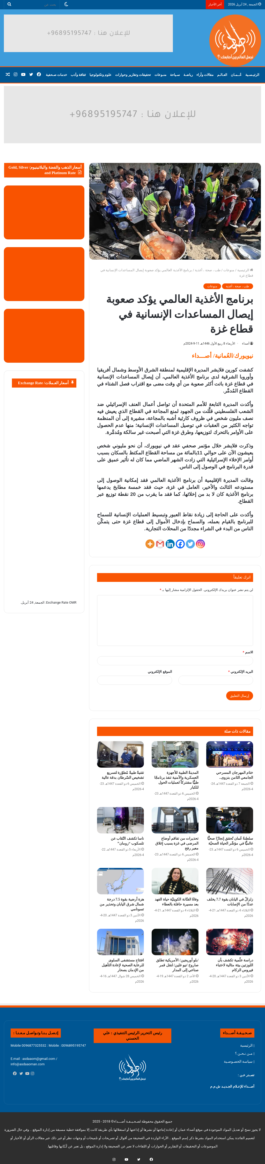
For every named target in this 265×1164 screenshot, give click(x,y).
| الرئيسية (247, 1045)
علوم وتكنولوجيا (101, 75)
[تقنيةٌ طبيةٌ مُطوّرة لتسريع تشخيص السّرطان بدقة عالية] (120, 754)
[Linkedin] (170, 543)
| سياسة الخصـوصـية (239, 1061)
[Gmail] (160, 543)
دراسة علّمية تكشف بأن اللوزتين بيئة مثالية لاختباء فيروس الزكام (234, 965)
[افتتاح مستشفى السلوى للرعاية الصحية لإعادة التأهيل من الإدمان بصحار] (120, 942)
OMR (72, 602)
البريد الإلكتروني (240, 672)
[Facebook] (180, 543)
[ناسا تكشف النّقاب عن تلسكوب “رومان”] (120, 820)
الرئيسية (245, 270)
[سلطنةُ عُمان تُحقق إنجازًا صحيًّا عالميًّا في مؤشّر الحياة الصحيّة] (229, 820)
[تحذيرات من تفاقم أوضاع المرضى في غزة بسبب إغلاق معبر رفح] (175, 820)
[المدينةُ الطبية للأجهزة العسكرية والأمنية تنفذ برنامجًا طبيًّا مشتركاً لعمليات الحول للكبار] (175, 754)
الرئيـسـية (252, 75)
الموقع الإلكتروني (160, 672)
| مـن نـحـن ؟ (244, 1053)
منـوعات (160, 75)
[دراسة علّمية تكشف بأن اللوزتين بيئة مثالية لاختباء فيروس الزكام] (229, 942)
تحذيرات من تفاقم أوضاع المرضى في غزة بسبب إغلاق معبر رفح (176, 843)
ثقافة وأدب (78, 75)
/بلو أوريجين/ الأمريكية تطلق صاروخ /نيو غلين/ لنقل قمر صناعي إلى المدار (177, 965)
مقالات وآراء (205, 75)
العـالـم (222, 75)
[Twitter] (190, 543)
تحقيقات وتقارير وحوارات (133, 75)
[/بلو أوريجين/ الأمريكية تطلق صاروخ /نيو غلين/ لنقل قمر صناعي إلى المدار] (175, 942)
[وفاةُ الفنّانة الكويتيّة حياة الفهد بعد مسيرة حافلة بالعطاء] (175, 881)
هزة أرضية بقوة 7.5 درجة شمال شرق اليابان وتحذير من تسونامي (122, 904)
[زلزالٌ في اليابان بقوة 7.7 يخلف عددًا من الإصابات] (229, 881)
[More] (149, 543)
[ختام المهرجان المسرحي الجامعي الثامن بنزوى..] (229, 754)
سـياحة (175, 75)
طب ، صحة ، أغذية (207, 270)
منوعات (228, 270)
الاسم (248, 652)
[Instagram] (200, 543)
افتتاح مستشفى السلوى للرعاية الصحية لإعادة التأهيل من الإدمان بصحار (123, 965)
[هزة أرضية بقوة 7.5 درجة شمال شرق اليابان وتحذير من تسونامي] (120, 881)
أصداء (245, 343)
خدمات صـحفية (56, 75)
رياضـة (188, 75)
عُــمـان (236, 75)
